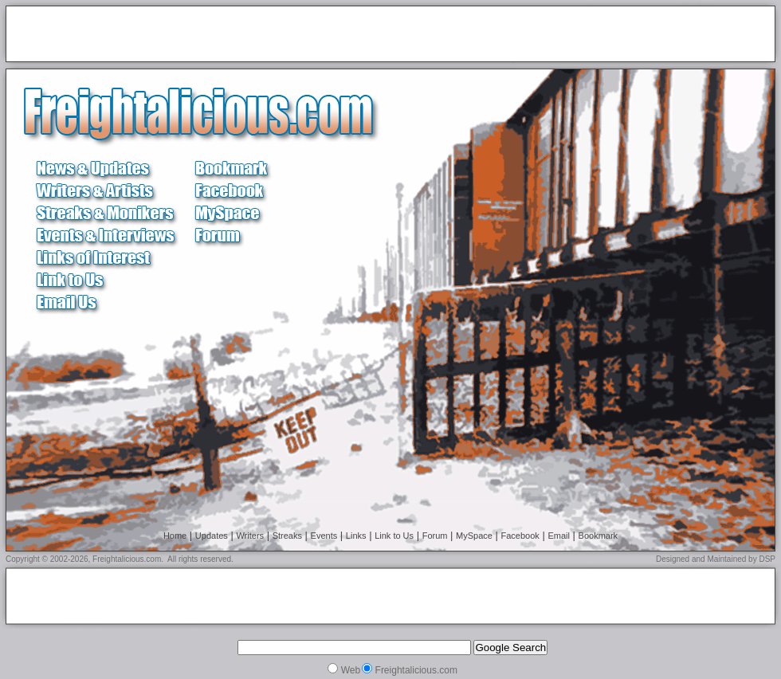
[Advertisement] (198, 35)
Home (174, 535)
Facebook (520, 535)
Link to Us (394, 535)
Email (558, 535)
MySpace (474, 535)
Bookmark (598, 535)
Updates (211, 535)
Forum (435, 535)
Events (324, 535)
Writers (250, 535)
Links (356, 535)
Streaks (287, 535)
